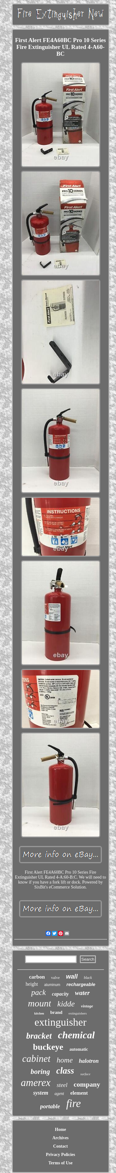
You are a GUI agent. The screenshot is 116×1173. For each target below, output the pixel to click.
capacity (60, 994)
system (40, 1093)
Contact (60, 1146)
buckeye (48, 1047)
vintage (87, 1006)
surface (85, 1074)
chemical (76, 1034)
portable (50, 1106)
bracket (39, 1035)
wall (72, 976)
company (87, 1084)
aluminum (52, 985)
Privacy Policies (60, 1154)
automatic (79, 1049)
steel (62, 1085)
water (82, 993)
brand (56, 1012)
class (65, 1070)
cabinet (36, 1058)
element (79, 1093)
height (32, 984)
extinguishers (78, 1013)
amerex (35, 1082)
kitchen (39, 1013)
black (88, 977)
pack (38, 992)
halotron (89, 1061)
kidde (66, 1003)
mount (39, 1003)
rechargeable (81, 984)
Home (60, 1129)
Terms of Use (60, 1163)
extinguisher (60, 1022)
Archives (60, 1138)
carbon (37, 977)
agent (59, 1093)
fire (73, 1103)
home (65, 1060)
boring (40, 1071)
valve (55, 977)
